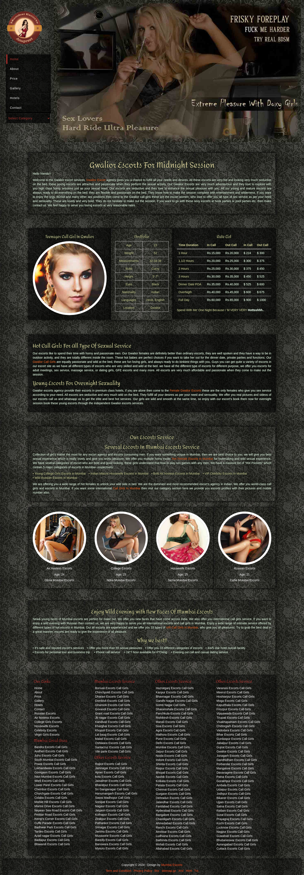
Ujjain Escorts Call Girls (232, 802)
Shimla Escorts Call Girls (172, 764)
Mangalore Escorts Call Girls (235, 768)
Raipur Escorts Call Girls (172, 768)
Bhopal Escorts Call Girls (172, 772)
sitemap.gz (169, 870)
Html (189, 870)
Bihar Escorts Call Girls (232, 734)
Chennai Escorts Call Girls (173, 789)
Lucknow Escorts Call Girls (234, 827)
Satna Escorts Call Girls (232, 806)
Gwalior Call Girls (44, 361)
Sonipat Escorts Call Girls (112, 802)
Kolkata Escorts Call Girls (172, 781)
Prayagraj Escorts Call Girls (235, 819)
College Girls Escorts (48, 722)
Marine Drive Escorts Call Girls (54, 806)
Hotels (15, 98)
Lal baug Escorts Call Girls (112, 734)
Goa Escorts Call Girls (170, 726)
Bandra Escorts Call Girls (50, 747)
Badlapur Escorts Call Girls (52, 840)
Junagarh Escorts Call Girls (234, 755)
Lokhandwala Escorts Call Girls (54, 768)
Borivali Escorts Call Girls (111, 688)
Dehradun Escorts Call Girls (174, 798)
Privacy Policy (143, 870)
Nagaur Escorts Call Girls (111, 806)
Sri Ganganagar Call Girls (112, 789)
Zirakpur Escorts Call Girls (112, 819)
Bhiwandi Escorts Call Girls (52, 844)
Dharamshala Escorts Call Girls (176, 709)
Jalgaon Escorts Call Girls (112, 810)
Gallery (15, 88)
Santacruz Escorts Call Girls (113, 747)
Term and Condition (118, 870)
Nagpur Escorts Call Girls (233, 831)
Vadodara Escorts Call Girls (235, 730)
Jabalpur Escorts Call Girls (234, 743)
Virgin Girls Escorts (47, 734)
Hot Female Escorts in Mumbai (192, 458)
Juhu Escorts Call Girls (49, 755)
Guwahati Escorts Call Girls (234, 836)
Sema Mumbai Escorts (183, 580)
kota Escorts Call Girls (109, 776)
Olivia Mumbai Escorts (59, 580)
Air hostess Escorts (47, 717)
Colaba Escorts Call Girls (50, 797)
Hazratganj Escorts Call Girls (175, 688)
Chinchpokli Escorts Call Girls (114, 692)
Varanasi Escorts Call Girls (234, 688)
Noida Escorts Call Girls (171, 755)
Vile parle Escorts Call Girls (113, 751)
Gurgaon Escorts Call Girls (173, 793)
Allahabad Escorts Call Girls (174, 848)
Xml (180, 870)
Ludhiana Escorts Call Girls (173, 836)
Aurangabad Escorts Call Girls (236, 844)
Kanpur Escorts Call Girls (172, 692)
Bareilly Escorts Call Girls (111, 840)
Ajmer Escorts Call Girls (110, 772)
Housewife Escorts (183, 568)
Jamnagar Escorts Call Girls (113, 768)
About (14, 69)
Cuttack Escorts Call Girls (233, 848)
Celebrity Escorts (45, 730)
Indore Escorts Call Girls (172, 760)
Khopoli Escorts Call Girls (112, 730)
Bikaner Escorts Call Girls (233, 798)
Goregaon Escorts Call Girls (52, 772)
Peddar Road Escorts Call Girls (54, 814)
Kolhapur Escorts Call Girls (112, 814)
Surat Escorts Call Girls (232, 814)
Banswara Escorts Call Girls (113, 844)
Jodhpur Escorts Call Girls (234, 793)
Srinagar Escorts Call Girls (112, 827)
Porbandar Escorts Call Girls (235, 764)
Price (14, 78)
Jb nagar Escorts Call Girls (112, 717)
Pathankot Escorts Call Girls (113, 823)
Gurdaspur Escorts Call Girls (235, 738)
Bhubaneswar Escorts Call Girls (237, 840)
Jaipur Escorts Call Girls (171, 751)
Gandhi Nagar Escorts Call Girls (177, 700)
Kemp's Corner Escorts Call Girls (55, 819)
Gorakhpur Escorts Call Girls (235, 781)
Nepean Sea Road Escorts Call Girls (58, 810)
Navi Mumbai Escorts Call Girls (54, 776)
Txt (196, 870)
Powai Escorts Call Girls (50, 764)
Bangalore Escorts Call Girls (174, 814)
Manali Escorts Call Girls (172, 722)
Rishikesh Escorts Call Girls (174, 717)
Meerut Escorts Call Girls (233, 692)
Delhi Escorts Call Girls (171, 743)
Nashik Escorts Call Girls (172, 776)
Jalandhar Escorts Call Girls (174, 802)
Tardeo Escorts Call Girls (50, 831)
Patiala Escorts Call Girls (172, 785)
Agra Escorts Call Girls (171, 730)
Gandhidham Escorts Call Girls (237, 760)
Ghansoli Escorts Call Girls (112, 705)
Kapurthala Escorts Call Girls (235, 705)
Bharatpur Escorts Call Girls (113, 785)
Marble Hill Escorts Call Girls (53, 802)
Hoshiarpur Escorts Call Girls (236, 696)
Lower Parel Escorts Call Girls (54, 785)
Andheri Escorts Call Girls (51, 751)
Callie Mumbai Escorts (244, 580)
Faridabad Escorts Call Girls (174, 806)
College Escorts (121, 568)
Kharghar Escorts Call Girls (113, 726)
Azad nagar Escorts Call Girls (53, 835)
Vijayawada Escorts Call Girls (236, 713)
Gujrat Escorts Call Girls (232, 747)
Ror (157, 870)
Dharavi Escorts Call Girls (112, 696)
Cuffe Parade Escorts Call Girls (54, 823)
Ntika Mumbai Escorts (121, 580)
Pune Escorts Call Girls (171, 738)
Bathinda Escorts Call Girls (173, 840)
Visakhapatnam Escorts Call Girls (238, 722)
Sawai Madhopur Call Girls (112, 797)
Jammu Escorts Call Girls (111, 831)
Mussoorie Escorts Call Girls (113, 835)
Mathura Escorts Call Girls (173, 734)
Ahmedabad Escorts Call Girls (175, 823)
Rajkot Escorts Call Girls (111, 764)
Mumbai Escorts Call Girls (173, 747)
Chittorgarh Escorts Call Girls (236, 726)
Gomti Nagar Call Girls (170, 705)
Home (14, 59)
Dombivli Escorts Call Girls (112, 700)
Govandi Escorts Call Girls (112, 709)
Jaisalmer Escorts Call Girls (113, 780)
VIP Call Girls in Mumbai (182, 627)
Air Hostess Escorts (59, 568)
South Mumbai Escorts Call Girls (55, 759)
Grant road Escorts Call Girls (114, 713)
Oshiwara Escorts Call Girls (113, 743)
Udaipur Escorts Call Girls (233, 789)
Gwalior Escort (96, 180)
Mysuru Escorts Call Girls (111, 848)
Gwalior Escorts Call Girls (233, 751)
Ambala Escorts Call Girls (233, 785)
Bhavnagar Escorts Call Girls (175, 696)
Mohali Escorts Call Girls (172, 844)
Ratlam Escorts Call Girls (233, 810)
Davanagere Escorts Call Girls (236, 772)
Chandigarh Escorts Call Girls (175, 819)
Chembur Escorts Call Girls (52, 789)
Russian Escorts (244, 568)
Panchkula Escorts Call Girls (174, 713)
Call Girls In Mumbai (126, 488)
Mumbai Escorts (171, 865)
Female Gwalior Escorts (185, 390)
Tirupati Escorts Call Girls (233, 717)
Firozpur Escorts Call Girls (234, 709)
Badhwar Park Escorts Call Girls (55, 827)
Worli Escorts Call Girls (49, 780)
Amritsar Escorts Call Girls (173, 831)
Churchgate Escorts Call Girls (53, 793)
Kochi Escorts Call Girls (232, 823)
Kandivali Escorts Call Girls (113, 722)
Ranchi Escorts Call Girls (172, 827)
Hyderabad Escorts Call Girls (175, 810)
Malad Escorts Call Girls (111, 738)
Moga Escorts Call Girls (232, 700)
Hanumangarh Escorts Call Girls (116, 793)
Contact (16, 107)
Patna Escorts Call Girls (232, 776)
